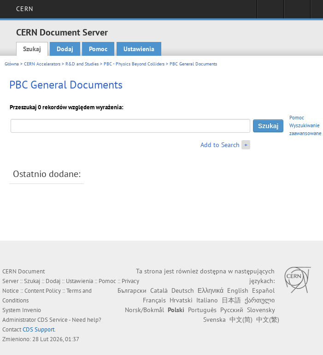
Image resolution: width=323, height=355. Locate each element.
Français (154, 300)
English (237, 290)
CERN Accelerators (42, 64)
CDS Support (38, 329)
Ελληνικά (210, 290)
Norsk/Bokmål (144, 310)
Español (263, 290)
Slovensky (261, 310)
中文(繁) (267, 319)
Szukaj (32, 49)
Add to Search (220, 145)
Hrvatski (181, 300)
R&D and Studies (82, 64)
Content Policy (42, 291)
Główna (12, 64)
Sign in (270, 12)
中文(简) (241, 319)
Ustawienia (138, 49)
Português (202, 310)
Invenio (31, 310)
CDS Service (52, 320)
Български (132, 290)
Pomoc (98, 49)
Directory (297, 12)
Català (159, 290)
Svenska (214, 319)
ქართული (260, 300)
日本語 (231, 300)
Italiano (207, 300)
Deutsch (182, 290)
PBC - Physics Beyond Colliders (134, 64)
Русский (231, 310)
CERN (24, 9)
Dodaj (65, 49)
